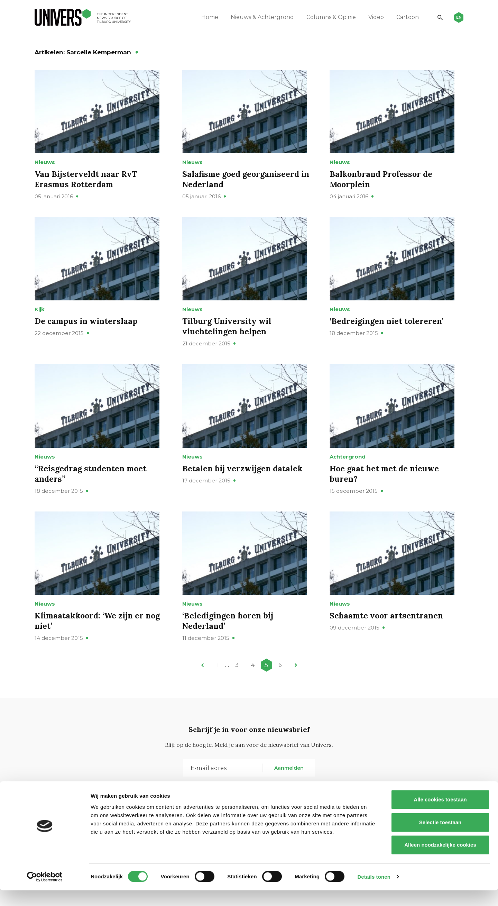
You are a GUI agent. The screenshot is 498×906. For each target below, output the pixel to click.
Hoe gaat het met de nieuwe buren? (386, 491)
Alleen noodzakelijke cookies (440, 860)
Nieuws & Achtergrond (260, 17)
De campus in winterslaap (87, 333)
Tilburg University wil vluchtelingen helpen (227, 338)
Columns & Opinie (328, 17)
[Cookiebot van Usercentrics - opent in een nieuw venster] (45, 892)
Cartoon (405, 17)
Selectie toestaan (440, 838)
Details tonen (373, 892)
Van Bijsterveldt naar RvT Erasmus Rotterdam (87, 185)
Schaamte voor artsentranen (388, 639)
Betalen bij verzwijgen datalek (243, 486)
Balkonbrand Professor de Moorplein (382, 185)
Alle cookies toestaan (440, 815)
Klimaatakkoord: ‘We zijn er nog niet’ (99, 644)
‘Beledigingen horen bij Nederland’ (229, 644)
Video (373, 17)
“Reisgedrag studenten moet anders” (92, 491)
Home (207, 17)
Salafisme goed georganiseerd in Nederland (247, 185)
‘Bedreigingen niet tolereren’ (388, 333)
